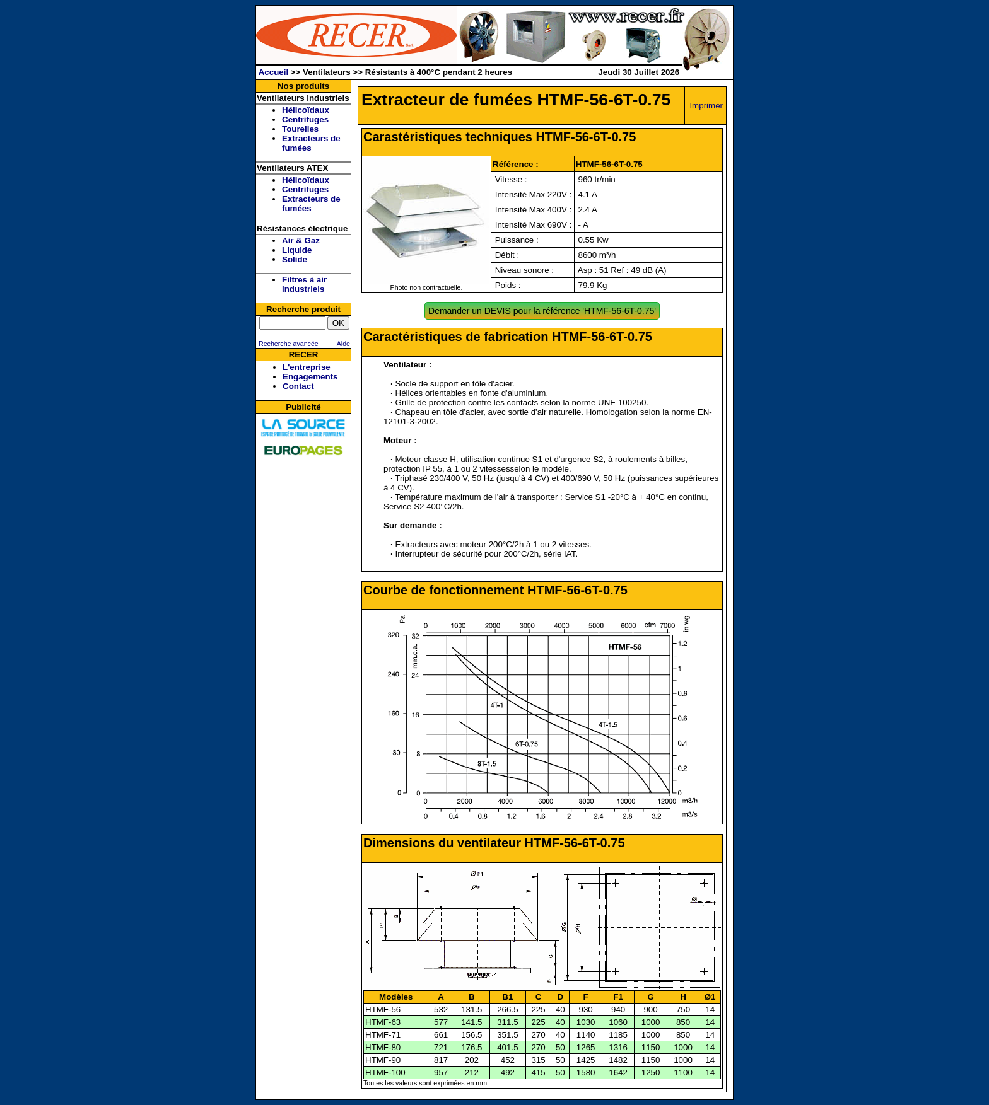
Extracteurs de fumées (311, 143)
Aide (343, 343)
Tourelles (300, 129)
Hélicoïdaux (305, 110)
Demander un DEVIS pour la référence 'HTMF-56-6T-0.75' (542, 311)
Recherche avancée (288, 343)
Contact (298, 386)
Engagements (310, 376)
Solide (294, 259)
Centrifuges (305, 119)
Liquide (297, 250)
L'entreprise (307, 367)
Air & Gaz (301, 240)
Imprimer (706, 105)
